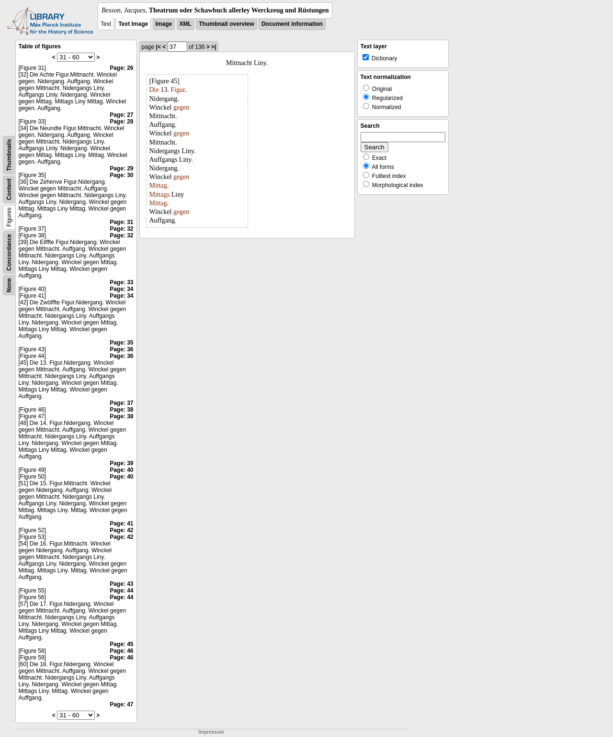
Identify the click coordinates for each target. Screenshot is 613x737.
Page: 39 (121, 463)
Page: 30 (121, 175)
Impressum (211, 732)
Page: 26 (121, 68)
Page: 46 (121, 651)
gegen (181, 107)
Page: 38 (121, 409)
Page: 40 (121, 470)
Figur (177, 89)
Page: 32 (121, 228)
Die (154, 89)
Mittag (158, 185)
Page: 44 (121, 590)
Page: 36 (121, 349)
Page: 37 (121, 403)
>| (213, 47)
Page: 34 (121, 289)
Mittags (159, 194)
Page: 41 (121, 523)
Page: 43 (121, 584)
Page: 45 (121, 644)
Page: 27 (121, 115)
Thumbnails (9, 155)
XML (186, 24)
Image (164, 24)
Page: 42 (121, 530)
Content (9, 189)
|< (158, 47)
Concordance (9, 252)
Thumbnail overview (226, 24)
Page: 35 (121, 342)
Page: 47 (121, 704)
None (9, 285)
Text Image (133, 24)
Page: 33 (121, 282)
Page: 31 (121, 222)
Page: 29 (121, 168)
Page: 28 (121, 121)
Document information (292, 24)
